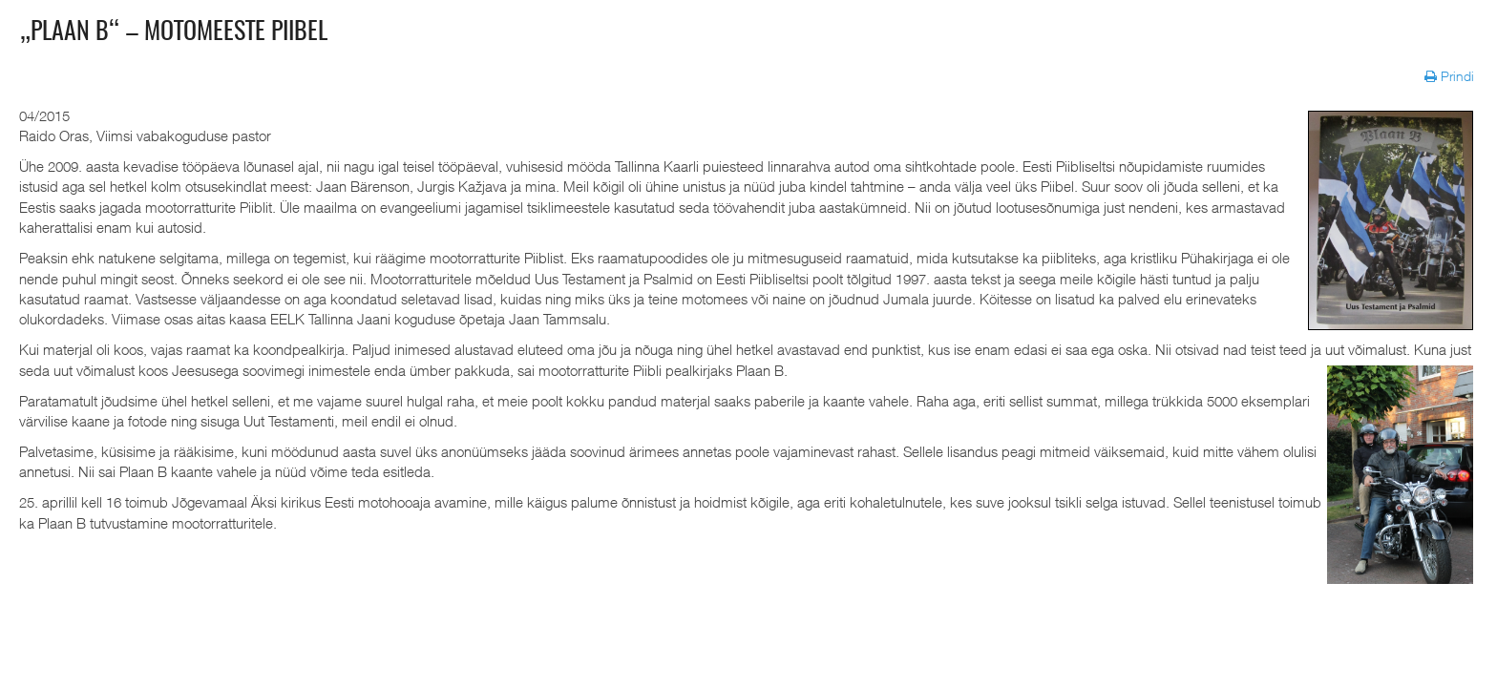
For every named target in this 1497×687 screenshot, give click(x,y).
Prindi (1451, 76)
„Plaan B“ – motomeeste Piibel (173, 32)
